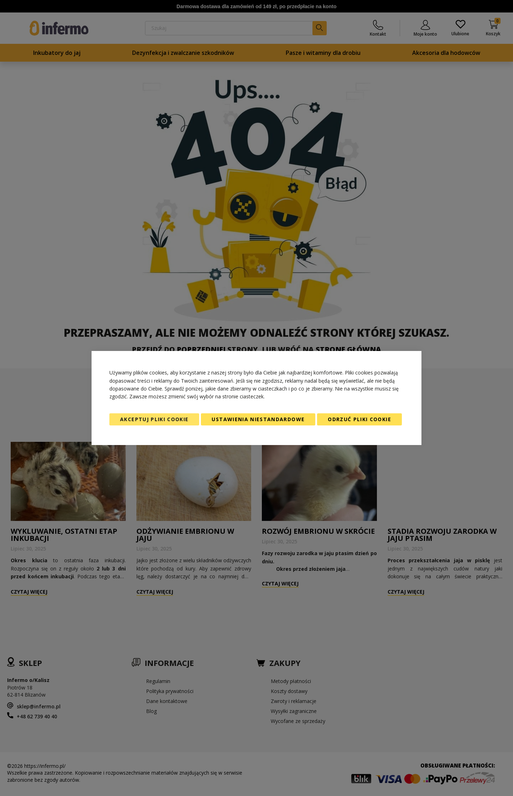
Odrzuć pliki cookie (359, 419)
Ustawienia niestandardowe (258, 419)
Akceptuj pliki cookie (154, 419)
